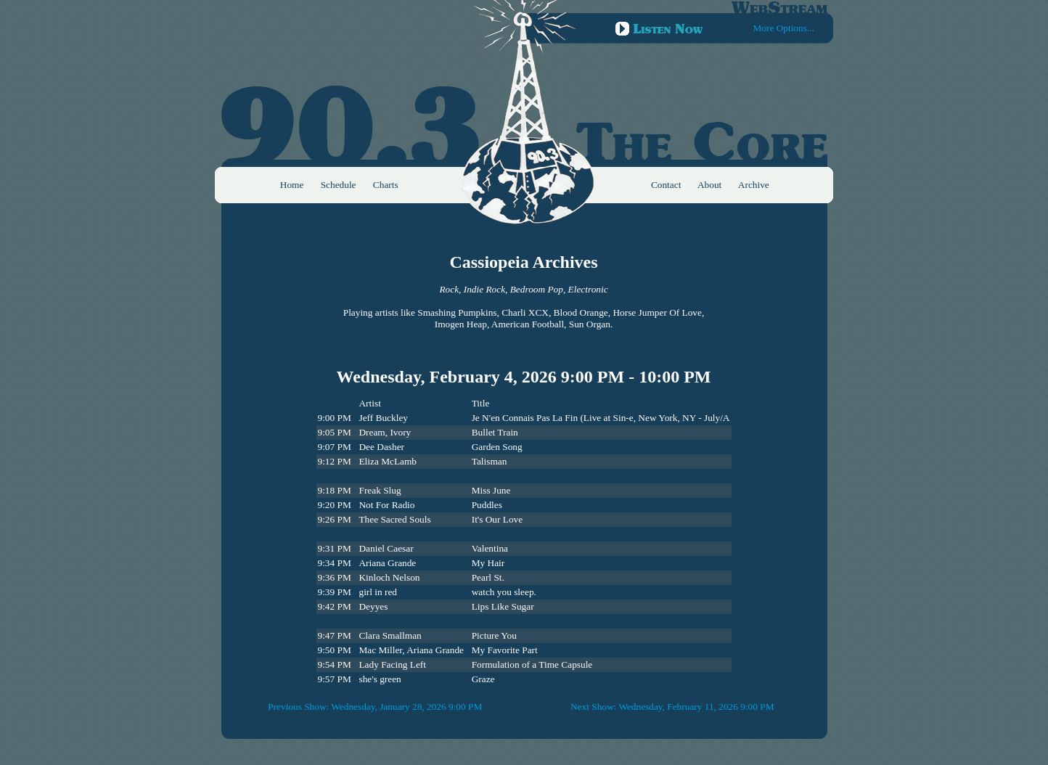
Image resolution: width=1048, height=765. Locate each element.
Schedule (338, 184)
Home (292, 184)
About (709, 184)
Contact (666, 184)
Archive (753, 184)
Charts (385, 184)
